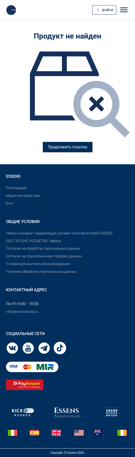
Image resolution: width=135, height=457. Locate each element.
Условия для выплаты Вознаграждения (38, 264)
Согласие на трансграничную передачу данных (44, 256)
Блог (9, 203)
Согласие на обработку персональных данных (43, 248)
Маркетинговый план (23, 196)
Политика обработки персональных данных (41, 272)
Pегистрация (16, 188)
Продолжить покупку (67, 147)
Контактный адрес (26, 289)
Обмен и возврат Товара (25, 233)
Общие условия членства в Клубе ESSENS (79, 233)
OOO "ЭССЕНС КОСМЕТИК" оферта (33, 241)
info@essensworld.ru (22, 312)
